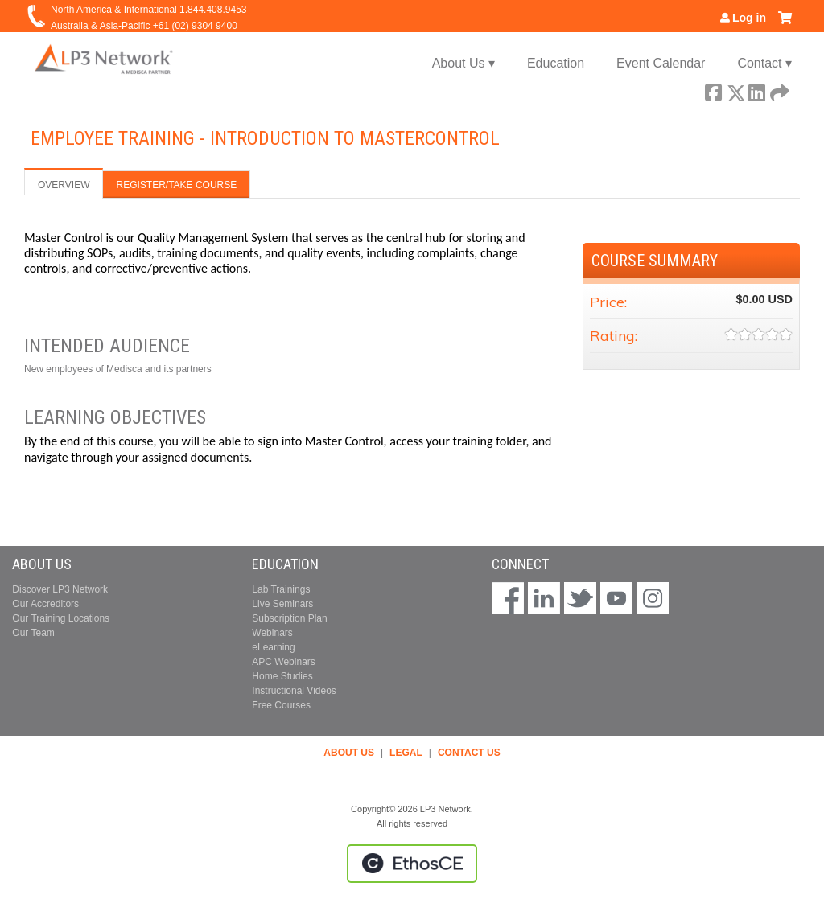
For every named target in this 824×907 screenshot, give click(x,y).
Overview (63, 185)
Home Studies (282, 676)
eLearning (273, 647)
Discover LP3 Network (60, 589)
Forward (778, 90)
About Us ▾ (463, 63)
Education (555, 63)
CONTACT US (469, 752)
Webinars (272, 632)
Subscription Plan (289, 618)
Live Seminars (282, 603)
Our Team (33, 632)
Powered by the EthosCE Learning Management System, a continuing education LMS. (412, 863)
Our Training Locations (60, 618)
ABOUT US (348, 752)
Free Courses (281, 705)
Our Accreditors (45, 603)
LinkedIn (756, 90)
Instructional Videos (294, 690)
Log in (749, 17)
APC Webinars (283, 661)
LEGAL (405, 752)
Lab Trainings (281, 589)
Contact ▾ (764, 63)
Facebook (713, 90)
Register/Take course (176, 185)
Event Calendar (660, 63)
